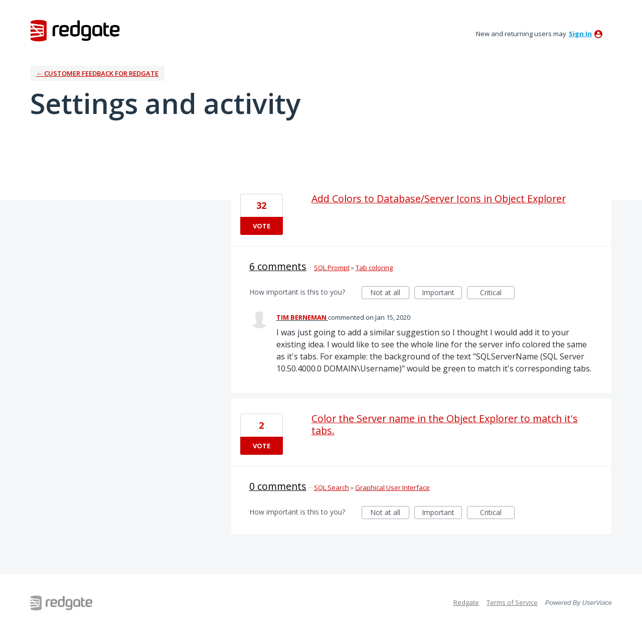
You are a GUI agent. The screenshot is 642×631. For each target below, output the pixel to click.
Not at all (389, 293)
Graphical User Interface (392, 487)
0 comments (277, 486)
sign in (580, 33)
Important (442, 293)
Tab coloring (374, 267)
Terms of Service (512, 602)
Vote (261, 225)
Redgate (466, 602)
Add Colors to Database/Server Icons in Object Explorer (438, 198)
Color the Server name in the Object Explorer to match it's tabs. (444, 424)
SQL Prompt (332, 267)
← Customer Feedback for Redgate (97, 73)
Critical (497, 293)
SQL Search (331, 487)
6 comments (277, 266)
